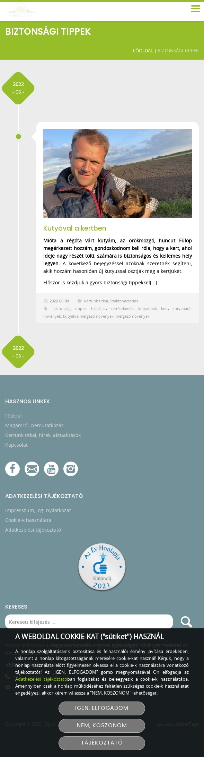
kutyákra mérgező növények (88, 316)
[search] (186, 623)
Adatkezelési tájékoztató (33, 531)
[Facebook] (12, 470)
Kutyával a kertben (74, 228)
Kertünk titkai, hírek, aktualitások (43, 436)
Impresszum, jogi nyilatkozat (38, 511)
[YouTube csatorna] (51, 470)
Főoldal (142, 51)
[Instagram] (70, 470)
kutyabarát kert (153, 308)
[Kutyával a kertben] (117, 173)
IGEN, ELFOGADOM (101, 708)
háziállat (98, 308)
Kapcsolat (16, 446)
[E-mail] (32, 470)
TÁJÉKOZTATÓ (102, 743)
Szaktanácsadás (124, 300)
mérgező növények (133, 316)
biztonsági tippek (70, 308)
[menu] (195, 9)
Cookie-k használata (28, 521)
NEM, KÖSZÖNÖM (102, 725)
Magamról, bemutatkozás (34, 426)
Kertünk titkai (96, 300)
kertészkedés (121, 308)
